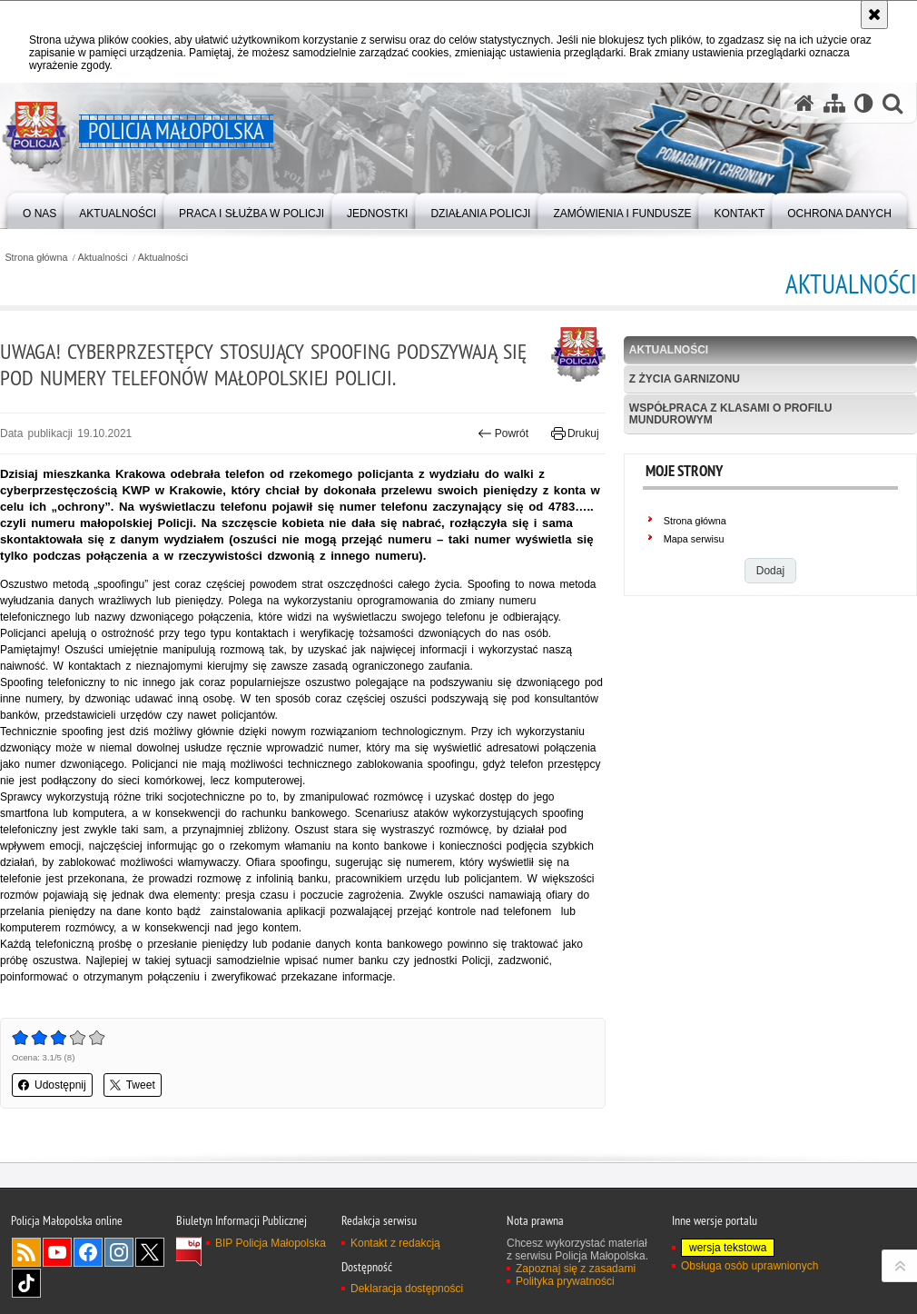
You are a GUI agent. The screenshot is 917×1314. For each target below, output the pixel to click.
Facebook (88, 1252)
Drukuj (575, 433)
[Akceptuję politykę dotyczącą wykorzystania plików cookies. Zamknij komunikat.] (874, 14)
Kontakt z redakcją (395, 1243)
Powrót (503, 433)
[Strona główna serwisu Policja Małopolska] (804, 103)
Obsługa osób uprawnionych (749, 1265)
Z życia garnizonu (684, 379)
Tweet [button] (132, 1085)
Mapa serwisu (694, 538)
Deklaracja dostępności (406, 1288)
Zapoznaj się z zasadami (576, 1268)
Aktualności (103, 258)
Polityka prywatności (565, 1281)
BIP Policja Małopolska (270, 1243)
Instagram (118, 1252)
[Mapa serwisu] (834, 103)
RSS (26, 1252)
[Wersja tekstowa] (863, 103)
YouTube (57, 1252)
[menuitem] (39, 209)
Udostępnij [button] (52, 1085)
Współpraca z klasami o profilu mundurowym (731, 414)
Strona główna (36, 258)
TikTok (26, 1283)
